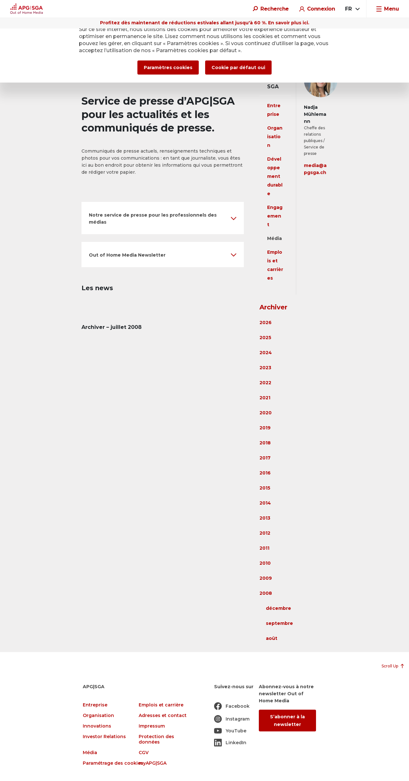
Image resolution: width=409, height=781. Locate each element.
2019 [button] (265, 428)
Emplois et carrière (161, 705)
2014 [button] (265, 503)
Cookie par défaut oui (238, 67)
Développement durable (274, 176)
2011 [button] (264, 548)
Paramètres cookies (168, 67)
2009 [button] (265, 578)
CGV (144, 752)
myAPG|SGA (152, 763)
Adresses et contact (163, 715)
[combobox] (352, 9)
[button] (162, 218)
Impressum (152, 726)
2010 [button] (265, 563)
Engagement (274, 215)
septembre (279, 623)
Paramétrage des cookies (113, 763)
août (271, 638)
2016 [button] (265, 473)
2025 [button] (265, 337)
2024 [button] (265, 352)
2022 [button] (265, 383)
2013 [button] (264, 518)
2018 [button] (265, 443)
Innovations (97, 726)
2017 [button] (265, 458)
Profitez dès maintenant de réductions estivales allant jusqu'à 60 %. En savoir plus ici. (204, 23)
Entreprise (95, 705)
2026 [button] (265, 322)
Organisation (274, 136)
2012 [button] (264, 533)
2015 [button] (264, 488)
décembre (278, 608)
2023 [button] (265, 368)
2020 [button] (265, 413)
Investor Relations (104, 736)
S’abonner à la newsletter (287, 720)
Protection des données (156, 739)
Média (274, 238)
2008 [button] (265, 593)
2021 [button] (264, 398)
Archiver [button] (273, 307)
